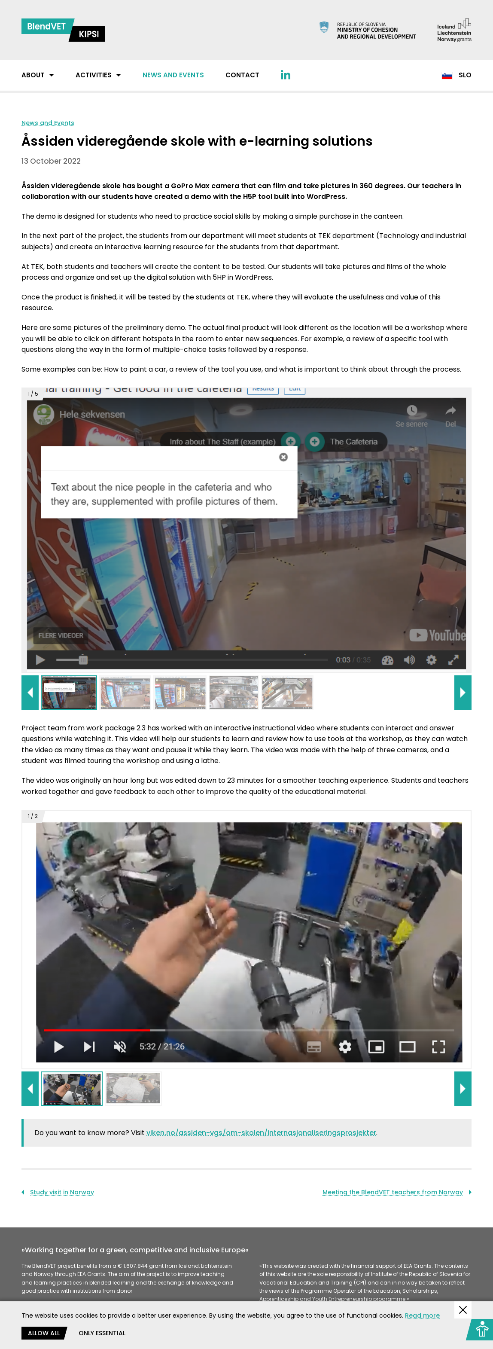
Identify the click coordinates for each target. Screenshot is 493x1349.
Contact (242, 74)
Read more (422, 1315)
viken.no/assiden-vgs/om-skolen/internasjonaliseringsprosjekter (261, 1133)
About (33, 74)
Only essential (102, 1333)
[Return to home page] (63, 30)
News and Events (173, 74)
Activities (94, 74)
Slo (456, 74)
